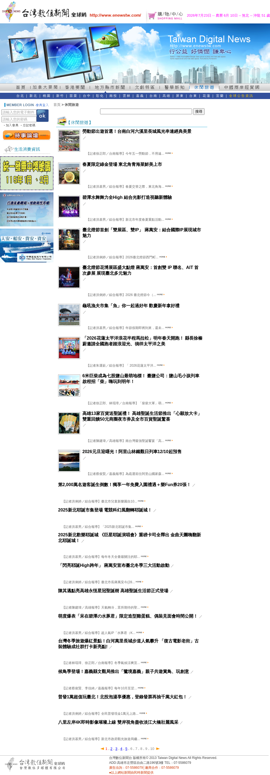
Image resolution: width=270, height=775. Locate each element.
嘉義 (140, 96)
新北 (33, 96)
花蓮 (207, 96)
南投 (113, 96)
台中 (87, 96)
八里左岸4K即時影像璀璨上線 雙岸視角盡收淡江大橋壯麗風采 (118, 722)
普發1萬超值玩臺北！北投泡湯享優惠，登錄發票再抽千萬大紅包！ (122, 697)
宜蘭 (220, 96)
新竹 (60, 96)
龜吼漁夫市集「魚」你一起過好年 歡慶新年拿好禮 (130, 305)
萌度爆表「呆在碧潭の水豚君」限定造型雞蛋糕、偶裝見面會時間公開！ (128, 616)
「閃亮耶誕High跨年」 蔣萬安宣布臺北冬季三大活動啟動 (113, 565)
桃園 (47, 96)
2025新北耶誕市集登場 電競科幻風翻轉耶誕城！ (105, 510)
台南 (153, 96)
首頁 (57, 105)
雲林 (127, 96)
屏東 (180, 96)
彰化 (100, 96)
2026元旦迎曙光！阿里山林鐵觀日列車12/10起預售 (132, 451)
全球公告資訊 (241, 96)
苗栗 (74, 96)
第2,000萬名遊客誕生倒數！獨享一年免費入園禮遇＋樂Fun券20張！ (124, 484)
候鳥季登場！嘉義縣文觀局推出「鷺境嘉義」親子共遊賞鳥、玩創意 (123, 671)
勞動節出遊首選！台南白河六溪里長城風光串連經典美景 (136, 131)
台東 (193, 96)
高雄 (167, 96)
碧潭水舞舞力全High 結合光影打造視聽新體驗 (127, 197)
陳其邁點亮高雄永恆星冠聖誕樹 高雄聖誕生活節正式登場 (113, 590)
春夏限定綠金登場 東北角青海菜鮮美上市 (122, 164)
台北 (20, 96)
